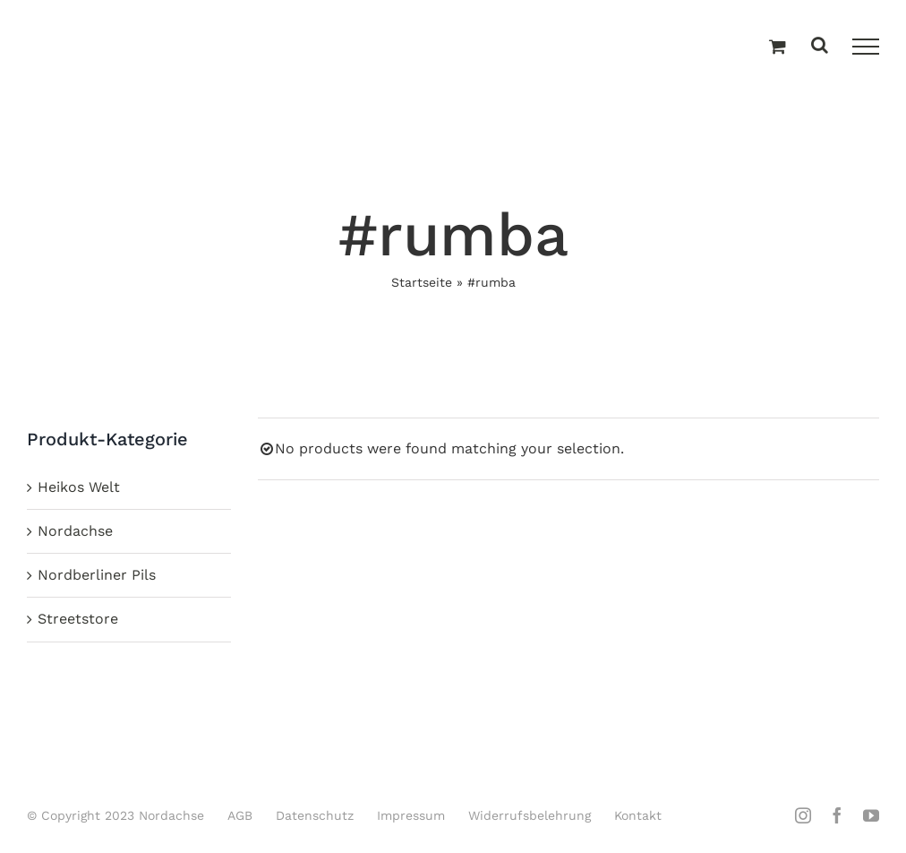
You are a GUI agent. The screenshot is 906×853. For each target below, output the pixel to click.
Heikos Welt (79, 486)
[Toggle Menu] (866, 47)
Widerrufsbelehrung (529, 815)
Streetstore (78, 618)
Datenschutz (315, 815)
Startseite (421, 282)
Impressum (411, 815)
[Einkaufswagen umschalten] (777, 47)
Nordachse (75, 530)
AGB (239, 815)
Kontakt (638, 815)
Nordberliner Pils (97, 574)
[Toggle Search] (819, 46)
